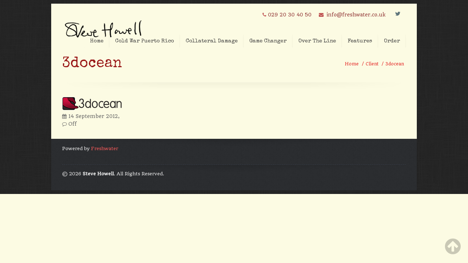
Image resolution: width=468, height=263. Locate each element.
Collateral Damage (212, 41)
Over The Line (317, 41)
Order (392, 41)
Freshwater (104, 148)
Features (360, 41)
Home (96, 41)
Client (372, 63)
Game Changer (268, 41)
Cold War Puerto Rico (144, 41)
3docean (394, 63)
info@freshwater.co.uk (356, 15)
